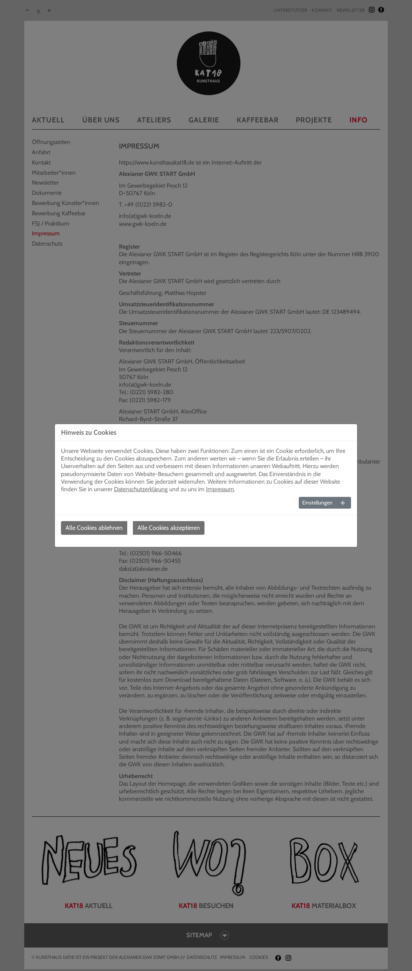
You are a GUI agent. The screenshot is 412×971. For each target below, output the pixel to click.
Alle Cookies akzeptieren (168, 527)
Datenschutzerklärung (141, 489)
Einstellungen (317, 502)
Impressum (220, 489)
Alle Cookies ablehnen (94, 527)
